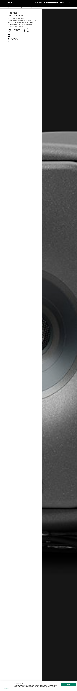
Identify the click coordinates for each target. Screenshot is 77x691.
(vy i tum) (27, 43)
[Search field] (52, 2)
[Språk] (44, 2)
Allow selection (68, 680)
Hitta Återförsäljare (38, 2)
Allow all (68, 677)
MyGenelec (62, 2)
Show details (55, 688)
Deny (68, 684)
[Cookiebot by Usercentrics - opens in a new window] (6, 689)
